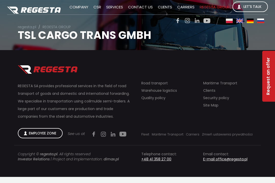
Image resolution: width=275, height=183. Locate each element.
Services (114, 7)
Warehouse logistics (159, 90)
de (250, 21)
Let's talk (252, 6)
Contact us (140, 7)
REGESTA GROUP (215, 7)
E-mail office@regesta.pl (225, 159)
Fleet (145, 134)
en (239, 21)
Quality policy (153, 98)
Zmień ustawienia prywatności (227, 134)
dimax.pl (111, 159)
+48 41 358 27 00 (156, 159)
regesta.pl (27, 26)
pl (229, 21)
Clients (165, 7)
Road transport (154, 83)
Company (79, 7)
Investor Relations (34, 159)
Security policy (216, 98)
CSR (97, 7)
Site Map (210, 105)
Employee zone (42, 133)
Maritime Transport (220, 83)
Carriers (186, 7)
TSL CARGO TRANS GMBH (84, 35)
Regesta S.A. (34, 10)
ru (260, 21)
